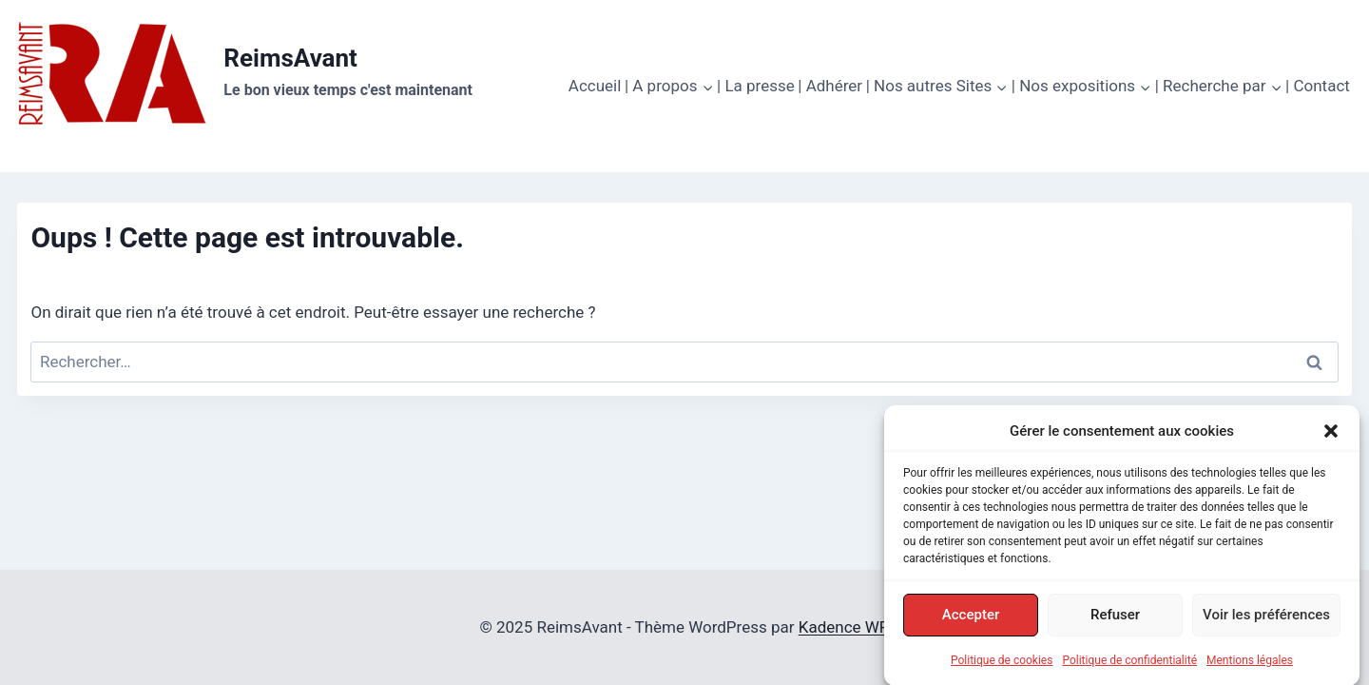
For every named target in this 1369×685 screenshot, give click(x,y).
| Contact (1317, 85)
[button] (1330, 435)
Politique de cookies (1001, 665)
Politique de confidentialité (1129, 665)
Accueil (595, 85)
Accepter (970, 619)
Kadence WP (844, 626)
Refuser (1115, 619)
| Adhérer (830, 85)
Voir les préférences (1266, 619)
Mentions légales (1249, 665)
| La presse (756, 85)
